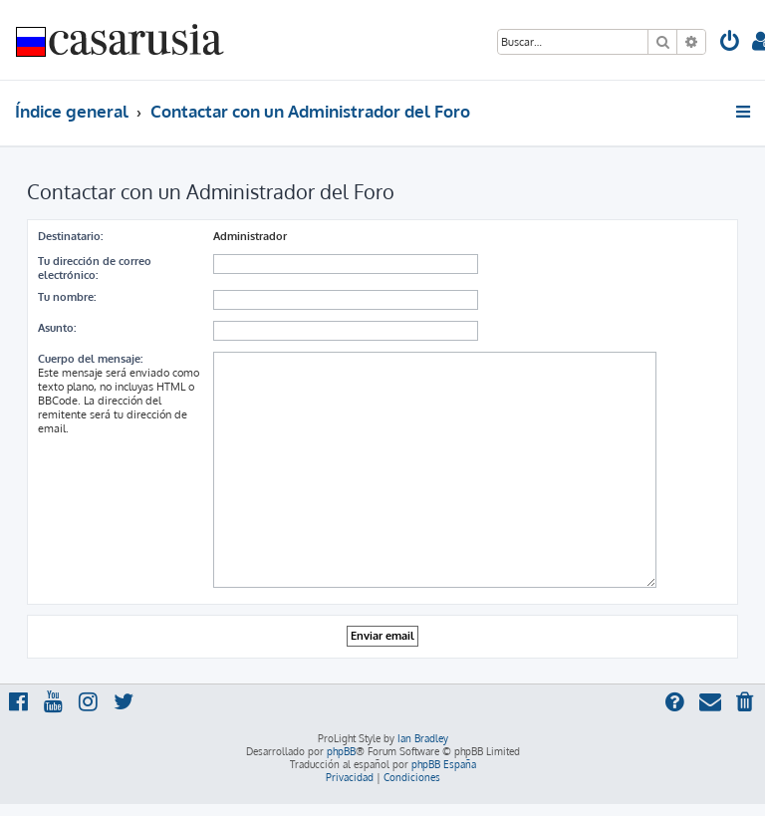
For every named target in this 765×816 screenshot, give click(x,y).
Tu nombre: (67, 297)
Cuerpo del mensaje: (90, 359)
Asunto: (57, 328)
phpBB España (443, 764)
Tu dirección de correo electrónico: (94, 268)
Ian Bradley (422, 738)
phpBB (341, 751)
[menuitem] (730, 43)
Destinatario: (70, 236)
